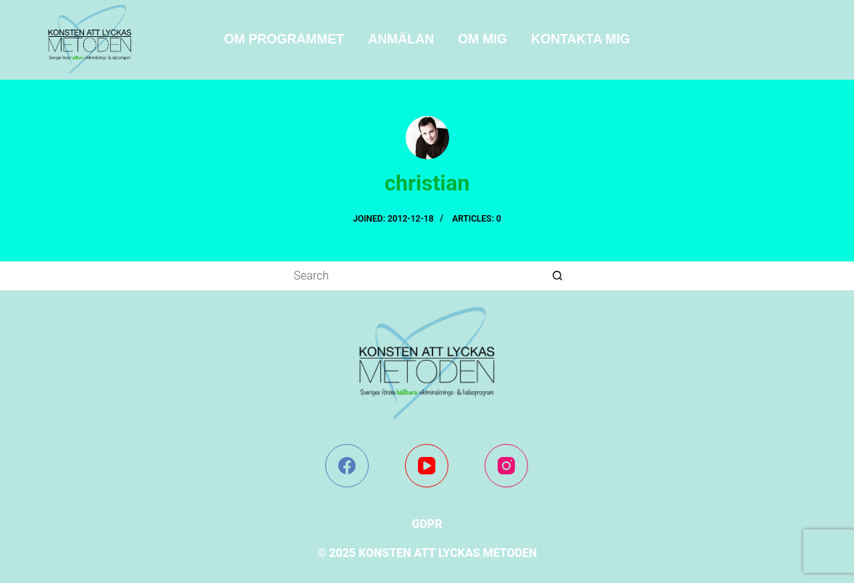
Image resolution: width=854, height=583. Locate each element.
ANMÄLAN (401, 39)
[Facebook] (347, 465)
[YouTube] (426, 465)
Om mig (482, 39)
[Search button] (557, 275)
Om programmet (284, 39)
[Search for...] (412, 275)
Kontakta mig (580, 39)
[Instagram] (506, 465)
